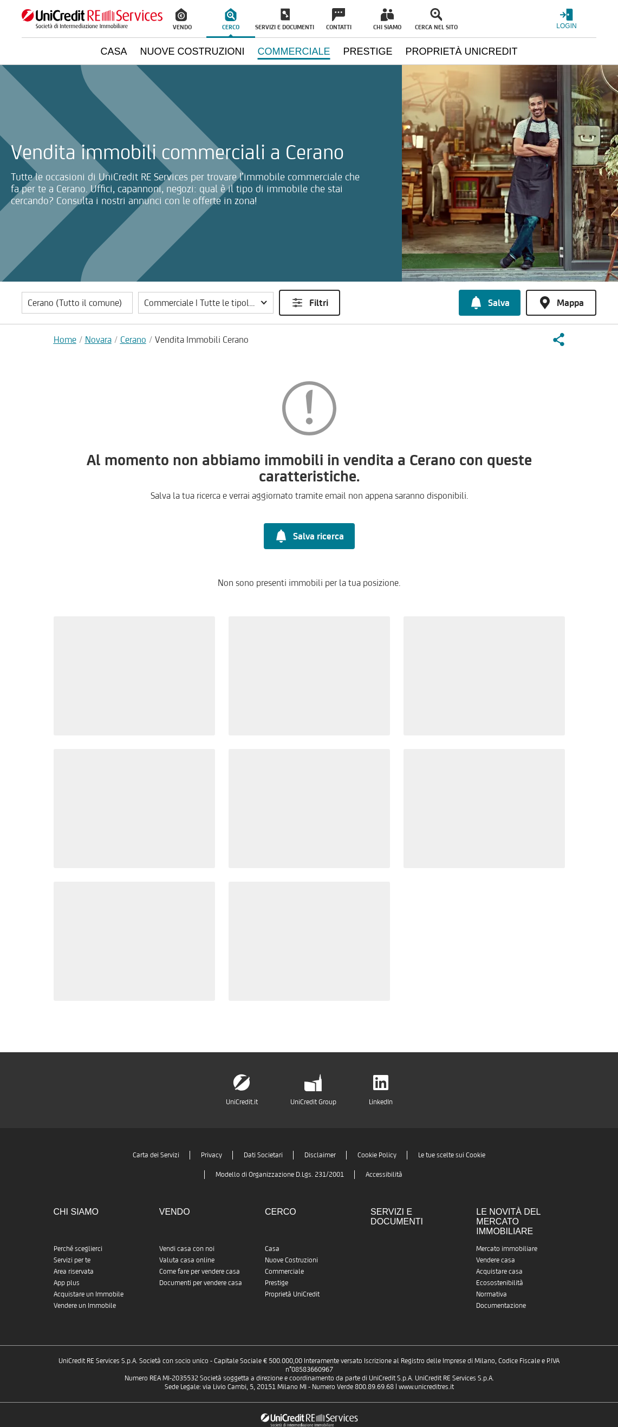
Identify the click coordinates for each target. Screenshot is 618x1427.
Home (65, 339)
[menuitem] (182, 19)
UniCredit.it (242, 1102)
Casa (272, 1248)
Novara (98, 339)
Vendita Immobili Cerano (202, 339)
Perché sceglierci (78, 1248)
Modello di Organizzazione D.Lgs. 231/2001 (280, 1174)
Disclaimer (320, 1155)
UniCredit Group (313, 1102)
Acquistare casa (499, 1271)
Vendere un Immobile (85, 1305)
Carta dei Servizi (156, 1155)
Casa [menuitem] (113, 51)
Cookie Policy (376, 1155)
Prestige (276, 1283)
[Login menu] (566, 18)
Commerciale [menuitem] (293, 51)
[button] (206, 303)
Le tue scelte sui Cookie (451, 1155)
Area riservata (74, 1271)
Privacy (211, 1155)
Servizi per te (72, 1260)
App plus (67, 1283)
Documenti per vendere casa (200, 1283)
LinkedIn (381, 1102)
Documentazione (501, 1305)
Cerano (133, 339)
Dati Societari (263, 1155)
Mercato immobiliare (506, 1248)
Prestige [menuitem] (368, 51)
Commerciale (284, 1271)
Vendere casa (495, 1260)
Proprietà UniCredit (292, 1294)
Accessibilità (384, 1174)
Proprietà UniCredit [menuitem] (462, 51)
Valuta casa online (186, 1260)
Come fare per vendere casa (199, 1271)
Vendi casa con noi (186, 1248)
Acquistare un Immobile (88, 1294)
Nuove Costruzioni (291, 1260)
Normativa (491, 1294)
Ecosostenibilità (499, 1283)
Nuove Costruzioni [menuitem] (192, 51)
